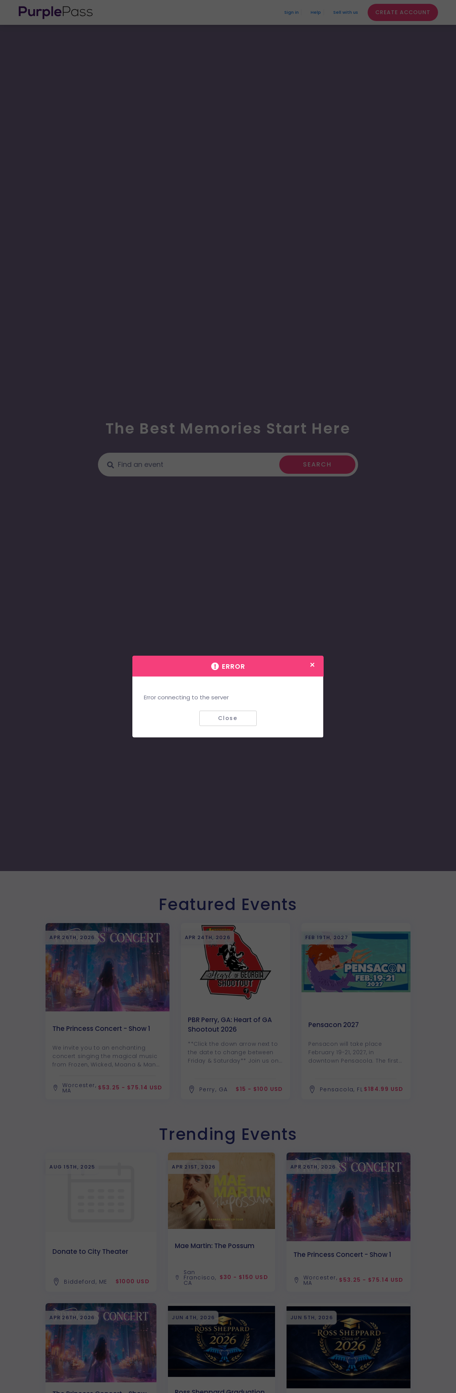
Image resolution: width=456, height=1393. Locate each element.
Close (228, 718)
